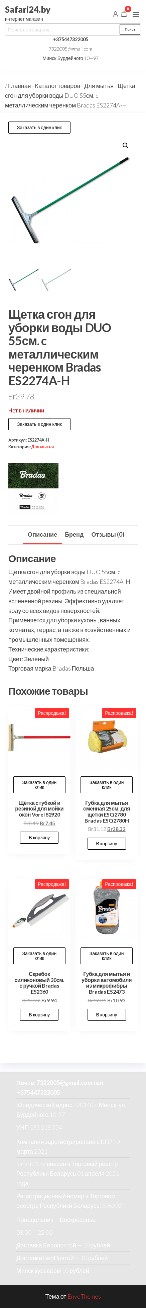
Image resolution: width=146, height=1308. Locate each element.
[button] (136, 14)
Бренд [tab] (74, 534)
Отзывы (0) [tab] (107, 534)
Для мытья (99, 85)
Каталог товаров (57, 85)
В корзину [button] (39, 837)
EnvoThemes (84, 1296)
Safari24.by (27, 9)
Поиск (130, 29)
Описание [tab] (42, 534)
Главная (19, 85)
